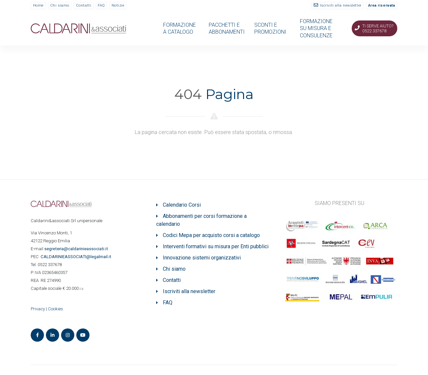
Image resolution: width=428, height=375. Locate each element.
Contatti (83, 5)
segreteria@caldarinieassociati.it (76, 248)
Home (38, 5)
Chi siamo (59, 5)
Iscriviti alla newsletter (341, 5)
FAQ (101, 5)
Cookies (55, 308)
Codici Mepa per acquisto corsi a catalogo (211, 235)
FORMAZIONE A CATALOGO (179, 28)
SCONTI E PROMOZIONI (270, 28)
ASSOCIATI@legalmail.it (77, 256)
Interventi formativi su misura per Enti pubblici (215, 246)
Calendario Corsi (182, 205)
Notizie (118, 5)
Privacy (38, 308)
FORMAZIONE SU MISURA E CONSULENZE (316, 28)
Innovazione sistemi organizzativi (202, 258)
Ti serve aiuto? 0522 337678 (377, 28)
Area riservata (381, 5)
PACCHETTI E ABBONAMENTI (227, 28)
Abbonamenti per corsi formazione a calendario (201, 220)
